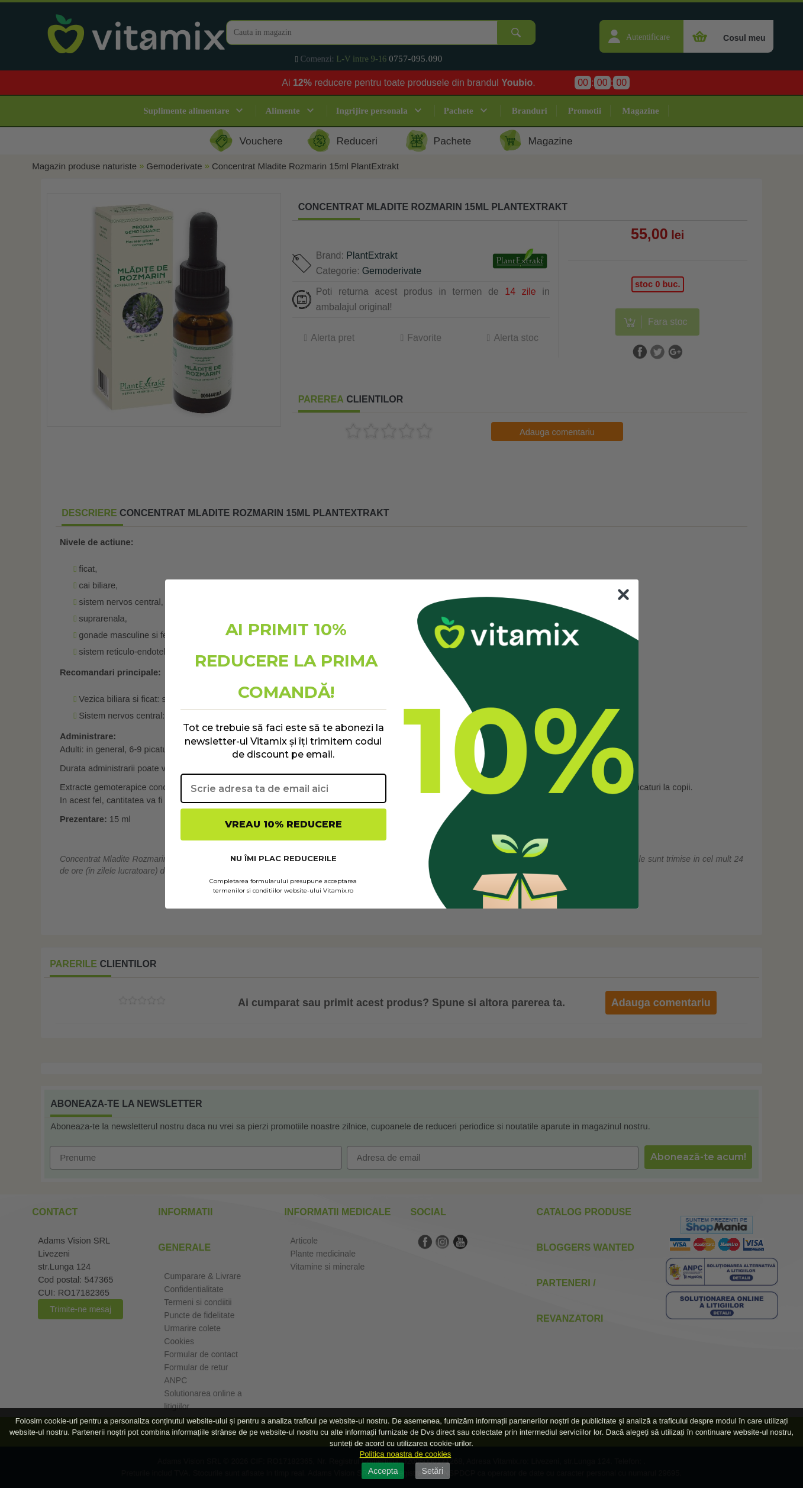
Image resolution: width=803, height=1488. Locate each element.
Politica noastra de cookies (406, 1454)
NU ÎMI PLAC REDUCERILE (283, 858)
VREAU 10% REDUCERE (283, 824)
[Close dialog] (623, 594)
